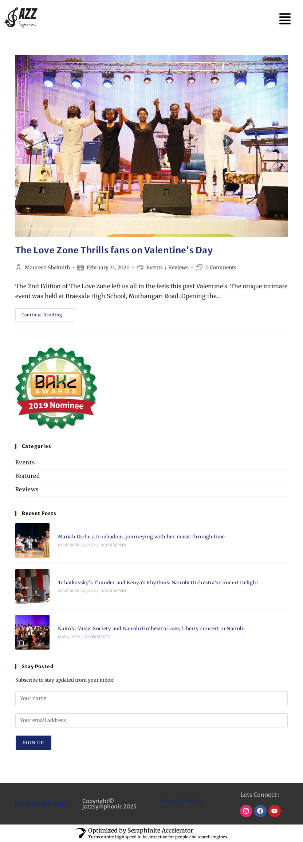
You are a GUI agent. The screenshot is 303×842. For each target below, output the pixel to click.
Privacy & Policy (181, 801)
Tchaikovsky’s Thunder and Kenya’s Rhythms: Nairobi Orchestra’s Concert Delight (158, 583)
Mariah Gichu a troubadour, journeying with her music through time (143, 537)
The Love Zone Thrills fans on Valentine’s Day (114, 250)
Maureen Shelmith (47, 267)
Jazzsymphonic (40, 803)
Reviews (178, 267)
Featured (27, 475)
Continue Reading (48, 312)
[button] (285, 18)
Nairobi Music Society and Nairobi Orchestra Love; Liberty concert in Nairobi (151, 628)
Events (154, 267)
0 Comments (220, 267)
